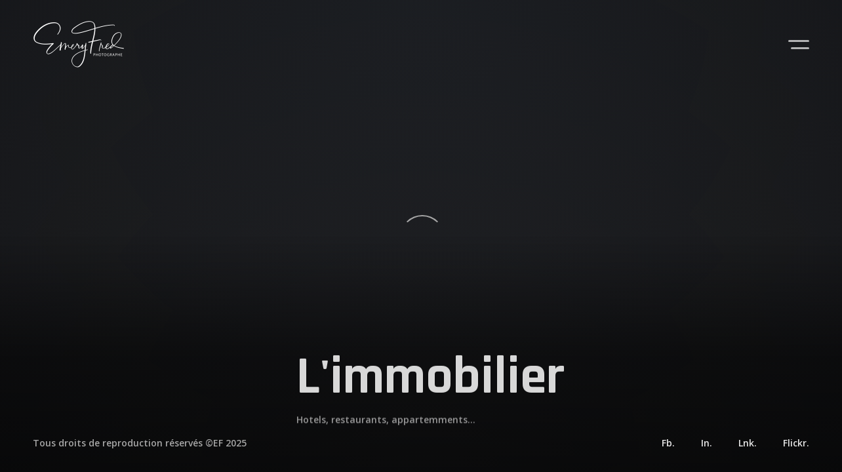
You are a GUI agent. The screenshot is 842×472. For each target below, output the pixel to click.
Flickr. (796, 443)
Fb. (668, 443)
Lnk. (747, 443)
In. (706, 443)
